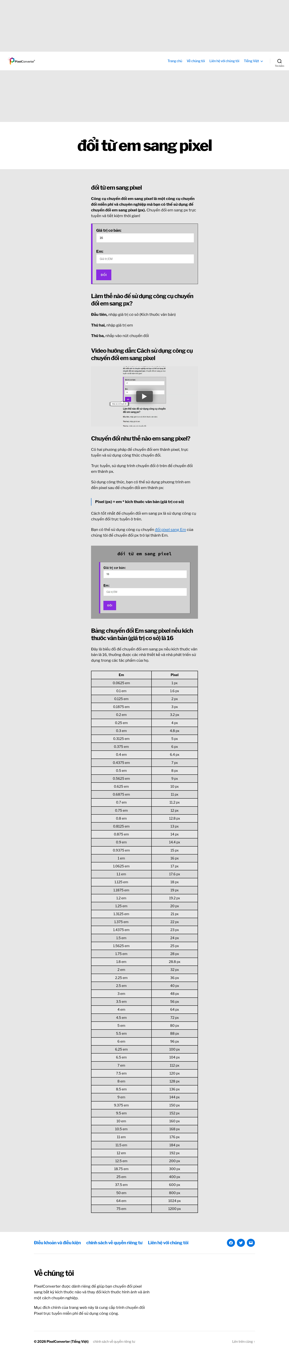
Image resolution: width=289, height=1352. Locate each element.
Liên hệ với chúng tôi (224, 61)
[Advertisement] (110, 26)
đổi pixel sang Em (170, 529)
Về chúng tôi (196, 61)
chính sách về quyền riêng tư (114, 1242)
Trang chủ (175, 61)
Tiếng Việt (251, 61)
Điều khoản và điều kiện (57, 1242)
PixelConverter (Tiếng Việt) (68, 1342)
